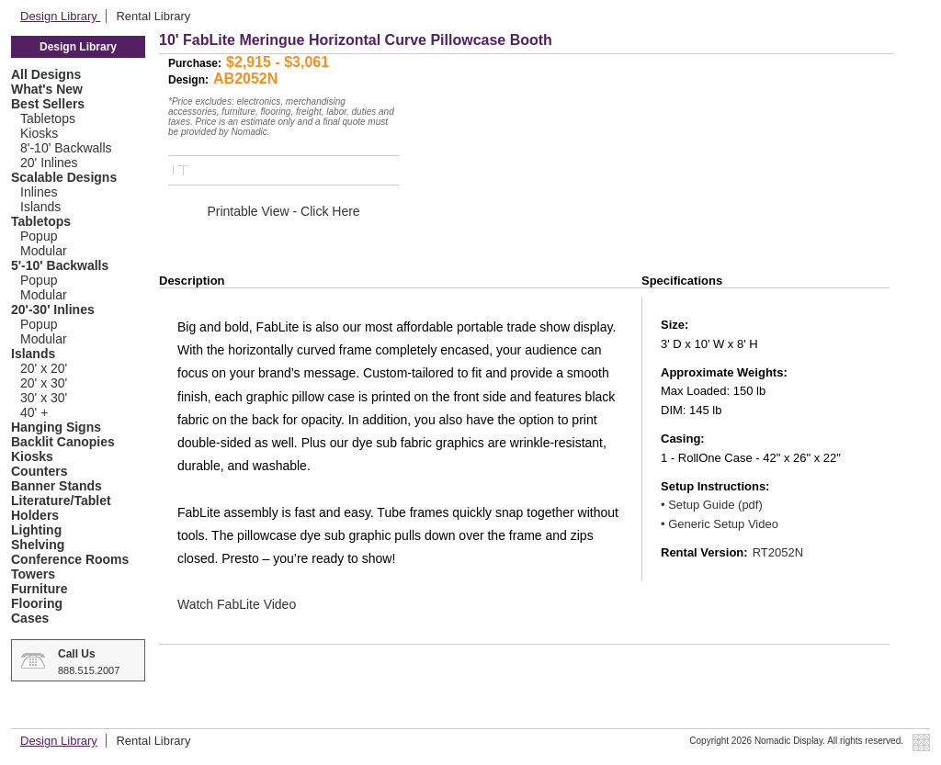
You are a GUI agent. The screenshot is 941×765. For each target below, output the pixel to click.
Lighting (36, 530)
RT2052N (778, 552)
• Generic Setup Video (719, 524)
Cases (30, 618)
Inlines (38, 192)
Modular (43, 250)
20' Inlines (49, 162)
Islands (40, 206)
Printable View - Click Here (283, 211)
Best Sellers (48, 103)
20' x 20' (43, 368)
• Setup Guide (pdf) (712, 505)
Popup (38, 236)
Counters (39, 471)
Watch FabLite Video (236, 604)
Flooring (36, 603)
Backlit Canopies (63, 441)
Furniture (39, 588)
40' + (34, 412)
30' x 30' (43, 397)
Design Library (60, 16)
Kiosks (39, 133)
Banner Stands (56, 485)
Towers (33, 574)
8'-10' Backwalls (66, 148)
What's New (47, 89)
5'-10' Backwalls (59, 265)
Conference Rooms (70, 559)
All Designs (46, 74)
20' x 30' (43, 383)
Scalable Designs (64, 177)
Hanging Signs (56, 427)
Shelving (37, 544)
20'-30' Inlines (53, 309)
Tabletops (47, 118)
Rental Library (153, 16)
